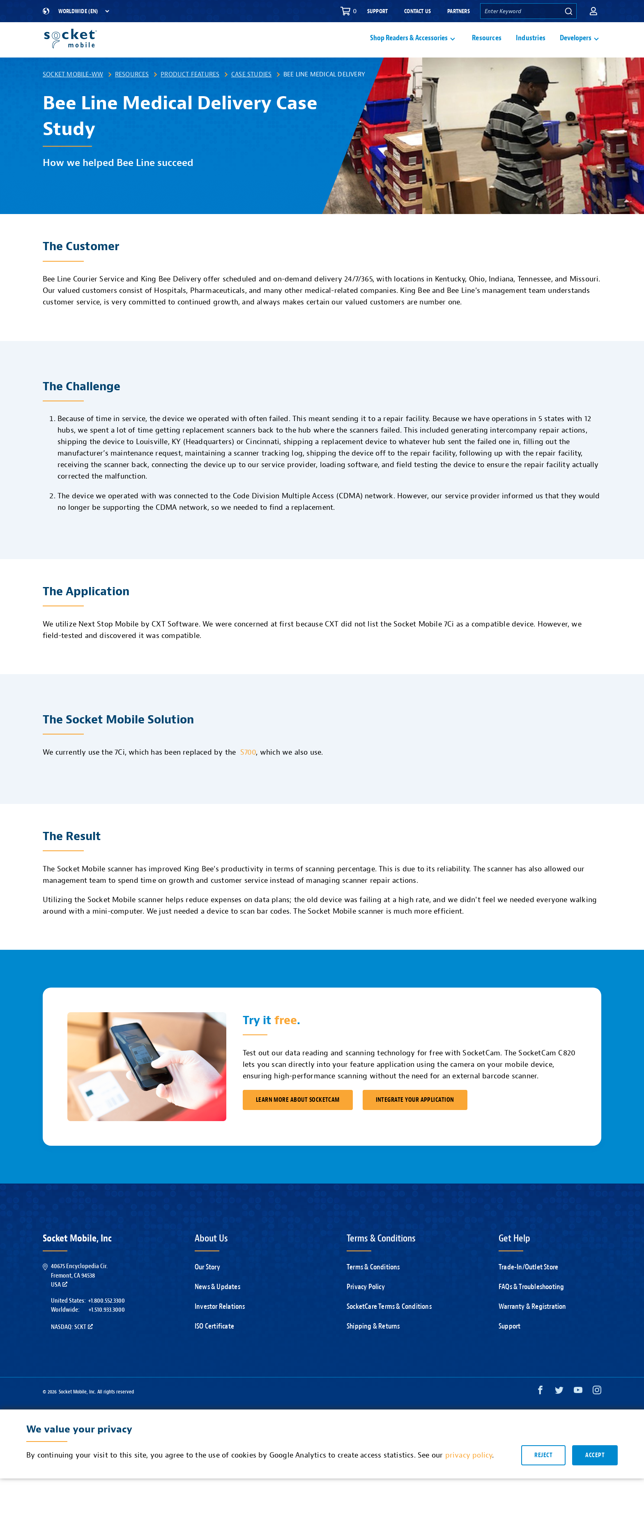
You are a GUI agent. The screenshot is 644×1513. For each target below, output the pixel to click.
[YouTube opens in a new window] (578, 1411)
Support (377, 11)
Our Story (207, 1286)
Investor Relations (220, 1326)
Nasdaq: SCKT (72, 1346)
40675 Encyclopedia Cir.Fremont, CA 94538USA (79, 1294)
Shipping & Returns (373, 1345)
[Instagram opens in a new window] (597, 1411)
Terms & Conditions (373, 1286)
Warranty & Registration (532, 1326)
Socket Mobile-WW (73, 94)
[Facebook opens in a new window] (540, 1411)
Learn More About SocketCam (298, 1119)
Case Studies (251, 94)
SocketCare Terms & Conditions (389, 1326)
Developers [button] (575, 48)
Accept (595, 1475)
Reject (543, 1475)
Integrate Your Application (415, 1119)
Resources (486, 48)
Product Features (190, 94)
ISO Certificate (214, 1345)
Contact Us (417, 11)
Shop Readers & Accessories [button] (409, 48)
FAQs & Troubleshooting (531, 1306)
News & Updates (217, 1306)
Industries (530, 48)
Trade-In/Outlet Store (528, 1286)
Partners (458, 11)
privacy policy (468, 1474)
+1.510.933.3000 (106, 1329)
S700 (248, 771)
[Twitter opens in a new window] (559, 1411)
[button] (593, 11)
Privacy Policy (366, 1306)
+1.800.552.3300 (106, 1320)
